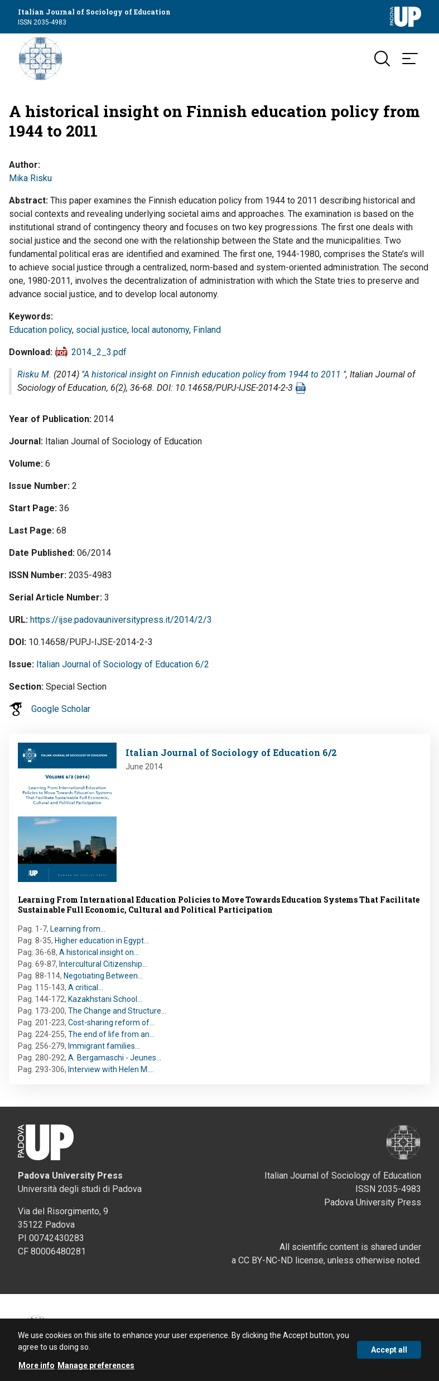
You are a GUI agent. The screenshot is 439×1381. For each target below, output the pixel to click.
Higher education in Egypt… (102, 940)
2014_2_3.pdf (99, 352)
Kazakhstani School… (105, 999)
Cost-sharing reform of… (111, 1022)
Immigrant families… (104, 1045)
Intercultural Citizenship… (103, 964)
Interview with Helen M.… (111, 1069)
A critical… (85, 987)
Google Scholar (60, 709)
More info (36, 1371)
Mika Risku (30, 178)
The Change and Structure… (117, 1010)
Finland (207, 329)
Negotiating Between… (103, 975)
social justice (101, 329)
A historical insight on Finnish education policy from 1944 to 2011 (212, 374)
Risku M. (34, 374)
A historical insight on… (99, 952)
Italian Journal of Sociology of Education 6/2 (122, 664)
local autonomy (160, 329)
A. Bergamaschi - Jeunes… (114, 1057)
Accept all (389, 1355)
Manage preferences (95, 1371)
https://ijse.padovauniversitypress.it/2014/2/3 (121, 619)
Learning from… (77, 928)
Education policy (40, 329)
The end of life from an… (111, 1034)
